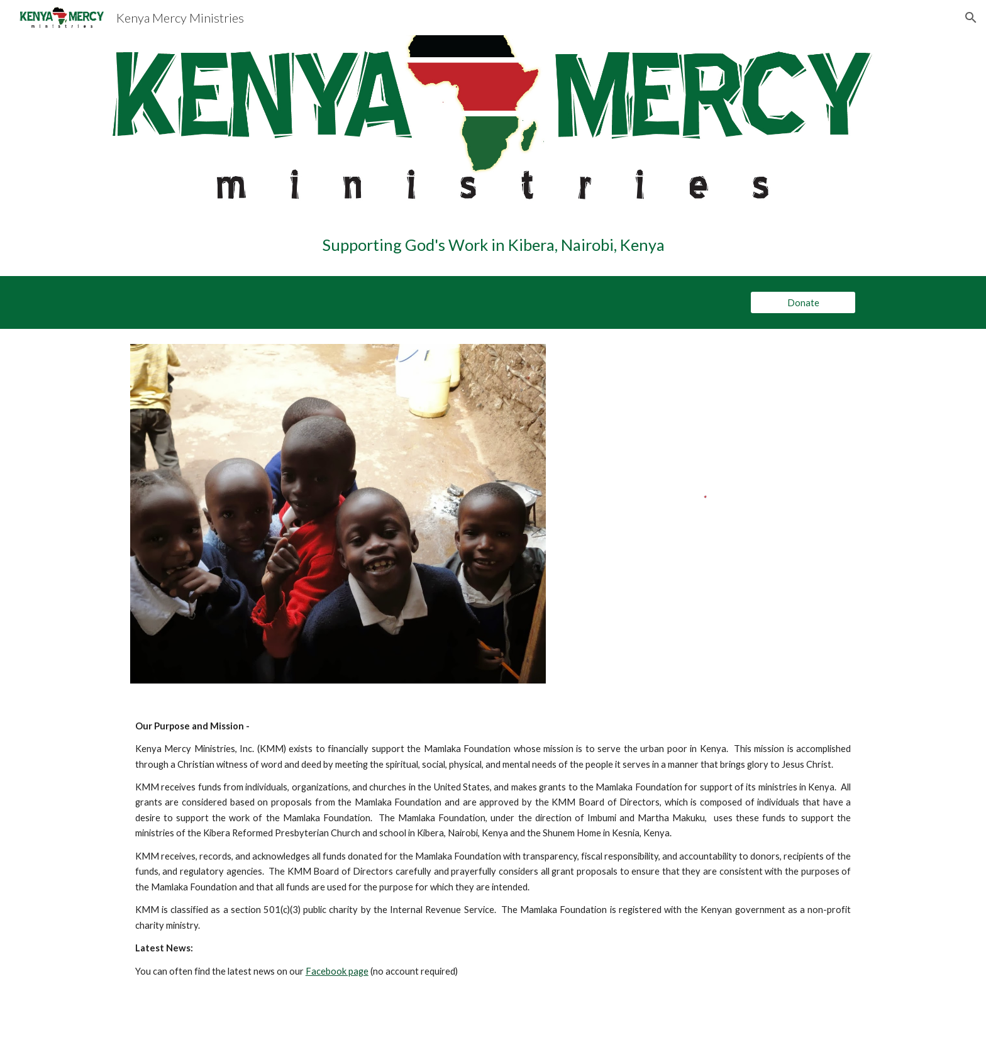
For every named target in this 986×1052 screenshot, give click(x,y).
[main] (493, 245)
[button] (971, 18)
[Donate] (803, 302)
